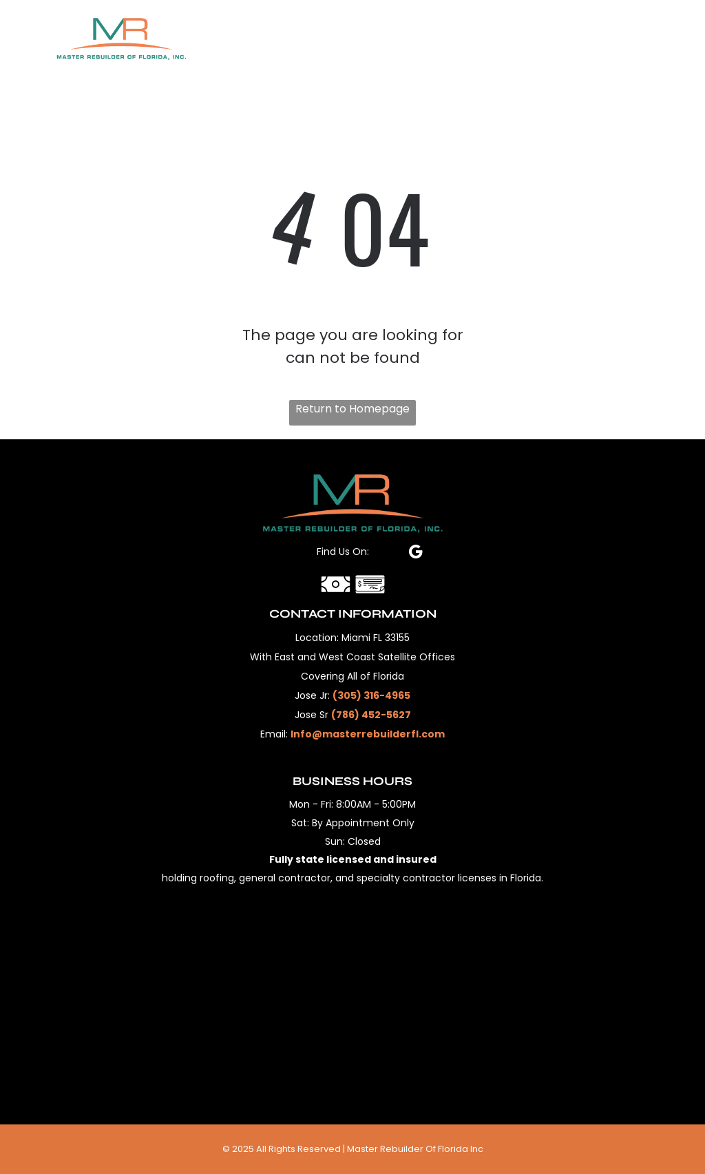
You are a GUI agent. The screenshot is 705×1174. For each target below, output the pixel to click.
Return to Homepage (352, 409)
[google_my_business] (415, 553)
